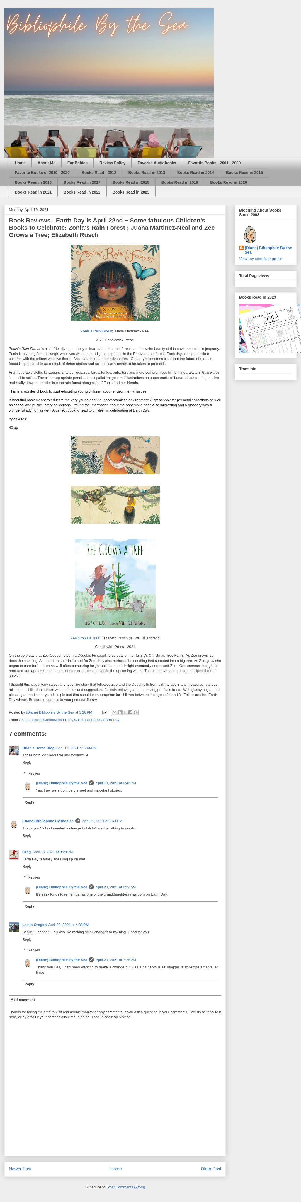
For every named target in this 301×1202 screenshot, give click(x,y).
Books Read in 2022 (82, 192)
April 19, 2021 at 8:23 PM (52, 852)
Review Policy (112, 163)
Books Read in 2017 (82, 182)
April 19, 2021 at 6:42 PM (116, 783)
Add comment (23, 1000)
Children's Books (87, 720)
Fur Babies (77, 163)
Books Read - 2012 (99, 172)
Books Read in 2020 (228, 182)
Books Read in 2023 (131, 192)
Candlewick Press (57, 720)
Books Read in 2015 (244, 172)
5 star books (32, 720)
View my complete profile (260, 259)
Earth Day (111, 720)
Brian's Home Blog (38, 748)
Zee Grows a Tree (85, 638)
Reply (26, 762)
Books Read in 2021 (33, 192)
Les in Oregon (34, 925)
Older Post (211, 1169)
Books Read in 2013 (146, 172)
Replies (34, 773)
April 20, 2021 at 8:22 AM (116, 887)
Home (20, 163)
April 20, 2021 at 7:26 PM (116, 960)
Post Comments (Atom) (126, 1187)
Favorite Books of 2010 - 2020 (42, 172)
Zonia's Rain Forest (96, 331)
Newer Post (20, 1169)
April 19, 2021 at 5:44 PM (76, 748)
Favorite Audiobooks (156, 163)
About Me (46, 163)
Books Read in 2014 (195, 172)
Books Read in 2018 (131, 182)
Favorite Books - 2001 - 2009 (214, 163)
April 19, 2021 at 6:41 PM (102, 821)
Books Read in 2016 (33, 182)
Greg (26, 852)
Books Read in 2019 (179, 182)
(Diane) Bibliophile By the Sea (61, 783)
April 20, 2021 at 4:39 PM (68, 925)
